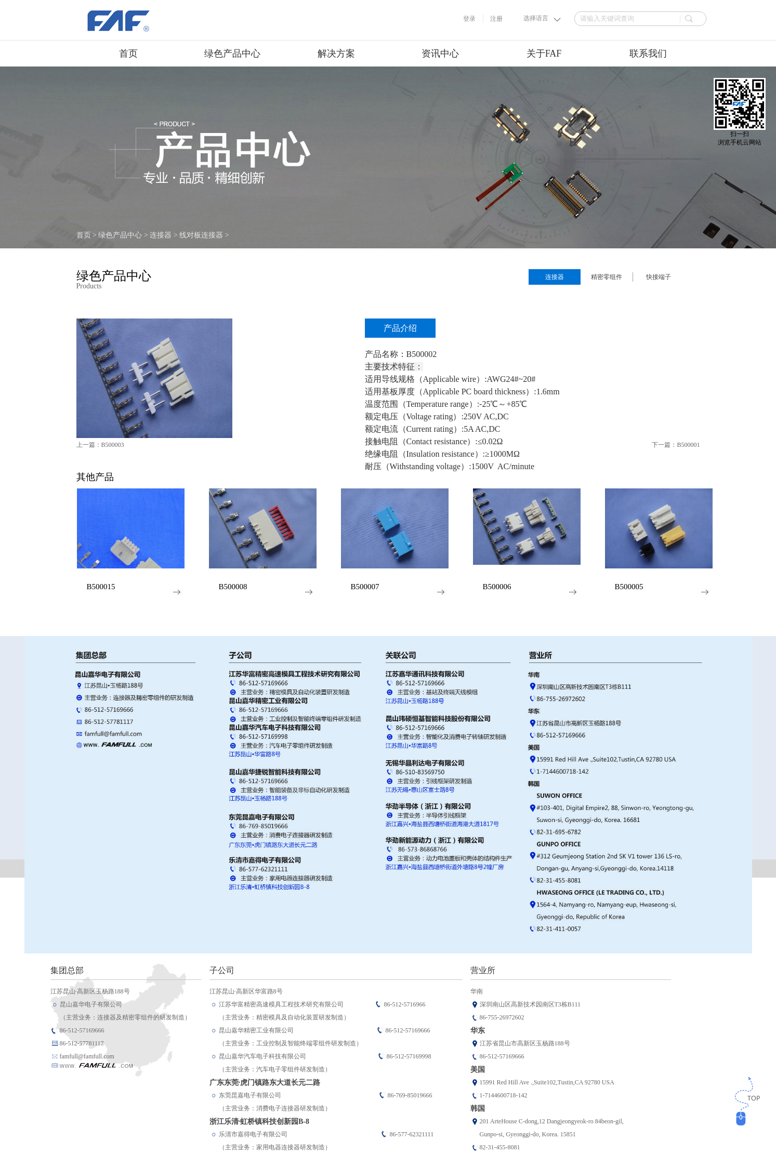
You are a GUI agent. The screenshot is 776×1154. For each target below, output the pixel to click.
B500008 (233, 587)
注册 (496, 18)
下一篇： (676, 444)
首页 (128, 53)
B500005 (629, 587)
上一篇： (100, 444)
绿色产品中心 (120, 235)
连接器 (161, 235)
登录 (469, 18)
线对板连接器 (201, 235)
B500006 (497, 587)
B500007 (365, 587)
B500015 (101, 587)
